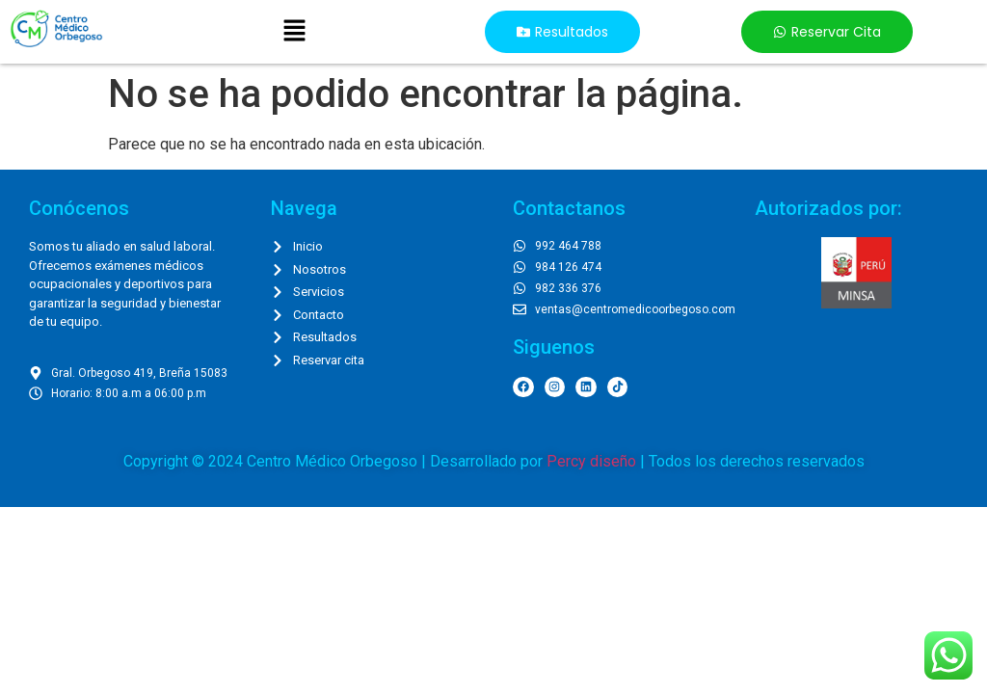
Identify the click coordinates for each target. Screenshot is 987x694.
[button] (294, 32)
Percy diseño (591, 461)
